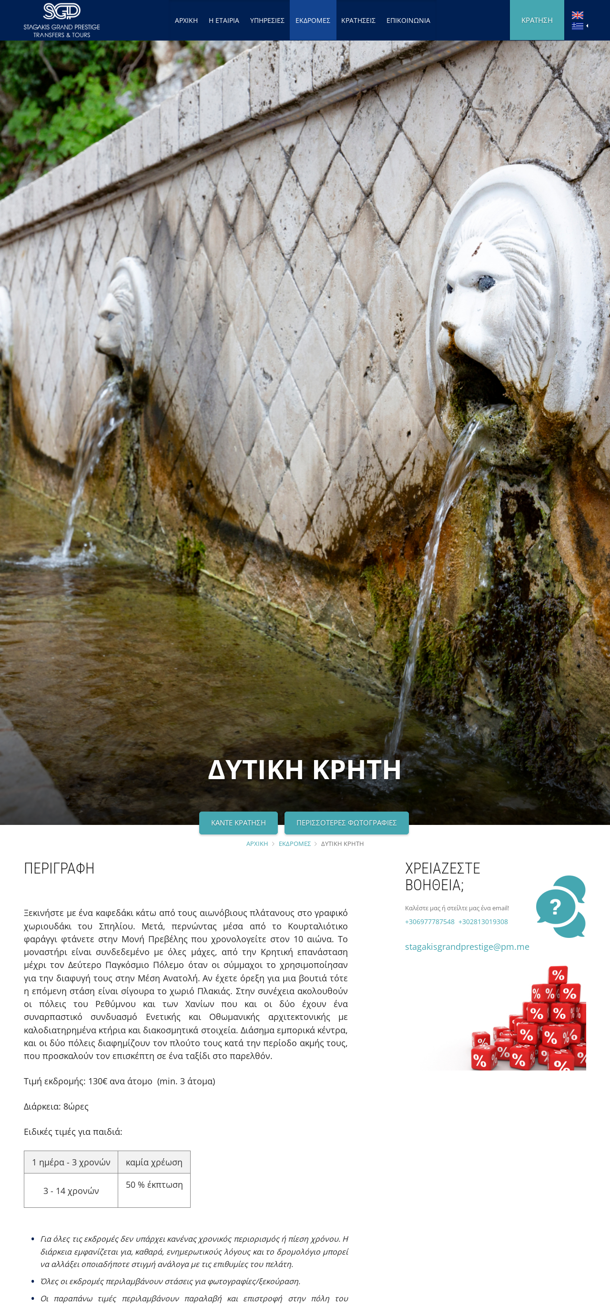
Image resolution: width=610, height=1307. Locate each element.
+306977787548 (430, 921)
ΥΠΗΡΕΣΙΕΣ (267, 20)
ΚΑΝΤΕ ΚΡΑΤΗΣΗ (238, 822)
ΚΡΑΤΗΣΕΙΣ (358, 20)
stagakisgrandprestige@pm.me (467, 946)
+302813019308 (482, 921)
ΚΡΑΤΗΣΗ (537, 20)
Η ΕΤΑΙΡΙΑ (224, 20)
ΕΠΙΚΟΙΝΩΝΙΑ (408, 20)
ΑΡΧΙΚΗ (186, 20)
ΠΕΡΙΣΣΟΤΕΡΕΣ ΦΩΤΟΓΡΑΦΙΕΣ (346, 822)
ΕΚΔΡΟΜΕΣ (312, 20)
